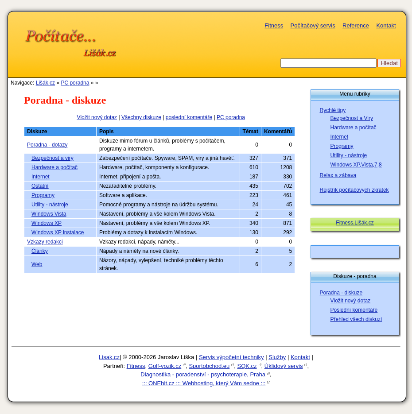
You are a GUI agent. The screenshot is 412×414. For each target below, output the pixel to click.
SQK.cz (247, 366)
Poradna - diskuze (341, 293)
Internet (40, 177)
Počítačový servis (313, 25)
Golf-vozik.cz (164, 366)
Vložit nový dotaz (97, 117)
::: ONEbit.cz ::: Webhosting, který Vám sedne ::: (204, 383)
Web (36, 264)
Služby (277, 357)
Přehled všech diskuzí (356, 319)
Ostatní (40, 186)
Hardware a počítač (54, 167)
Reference (355, 25)
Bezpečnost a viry (52, 158)
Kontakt (386, 25)
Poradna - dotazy (47, 145)
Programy (42, 195)
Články (39, 251)
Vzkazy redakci (45, 242)
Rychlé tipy (333, 110)
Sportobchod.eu (209, 366)
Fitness (273, 25)
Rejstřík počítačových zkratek (354, 190)
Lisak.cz (109, 357)
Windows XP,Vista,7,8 (356, 165)
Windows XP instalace (57, 232)
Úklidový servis (283, 366)
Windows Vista (48, 214)
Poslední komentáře (354, 310)
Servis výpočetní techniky (231, 357)
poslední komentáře (189, 117)
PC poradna (75, 83)
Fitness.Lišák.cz (354, 223)
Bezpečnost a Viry (351, 118)
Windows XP (46, 223)
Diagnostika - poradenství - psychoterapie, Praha (202, 374)
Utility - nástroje (49, 204)
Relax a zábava (338, 175)
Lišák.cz (45, 83)
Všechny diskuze (141, 117)
